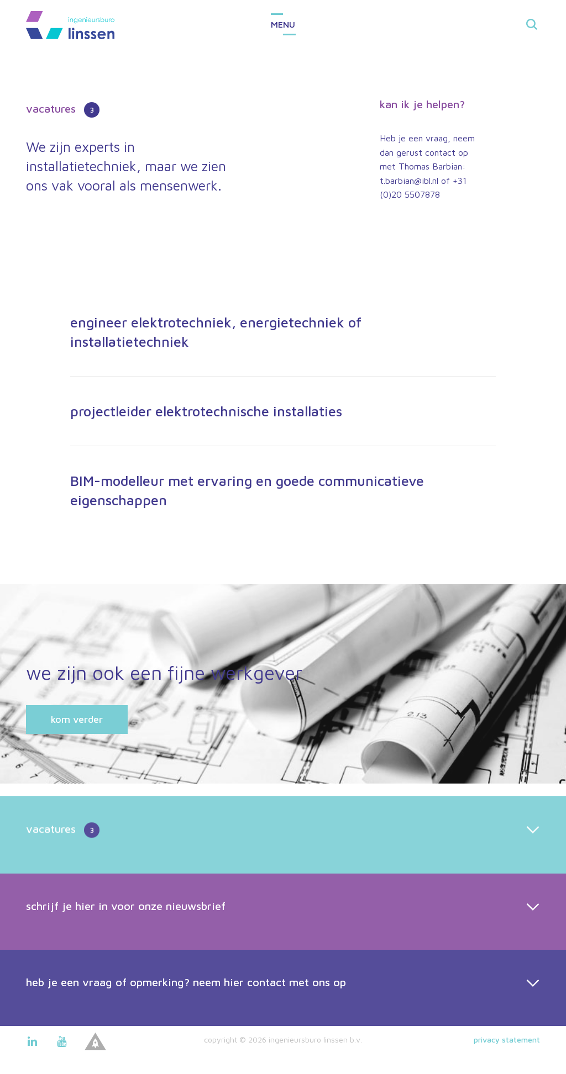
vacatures (62, 855)
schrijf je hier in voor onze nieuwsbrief (126, 930)
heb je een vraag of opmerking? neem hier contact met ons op (186, 1006)
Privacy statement (507, 1039)
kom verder (77, 719)
